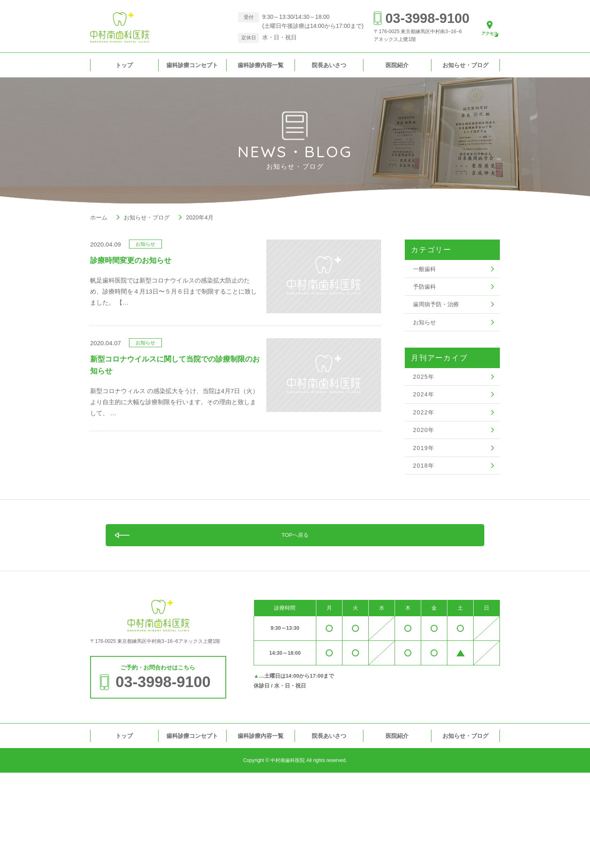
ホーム (98, 217)
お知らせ (425, 345)
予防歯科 (425, 296)
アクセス (484, 35)
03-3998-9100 (416, 18)
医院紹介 (397, 65)
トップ (124, 65)
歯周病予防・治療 (437, 321)
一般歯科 (425, 272)
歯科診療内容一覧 (261, 65)
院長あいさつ (329, 65)
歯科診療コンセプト (192, 65)
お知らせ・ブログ (465, 65)
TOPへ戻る (295, 606)
